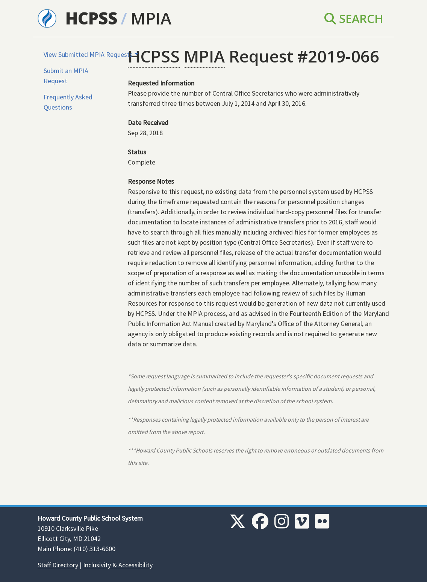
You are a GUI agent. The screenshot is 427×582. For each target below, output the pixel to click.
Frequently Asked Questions (68, 102)
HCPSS (91, 18)
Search (353, 18)
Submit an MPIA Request (66, 75)
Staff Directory (58, 565)
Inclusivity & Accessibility (118, 565)
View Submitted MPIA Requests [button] (88, 54)
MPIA (150, 18)
